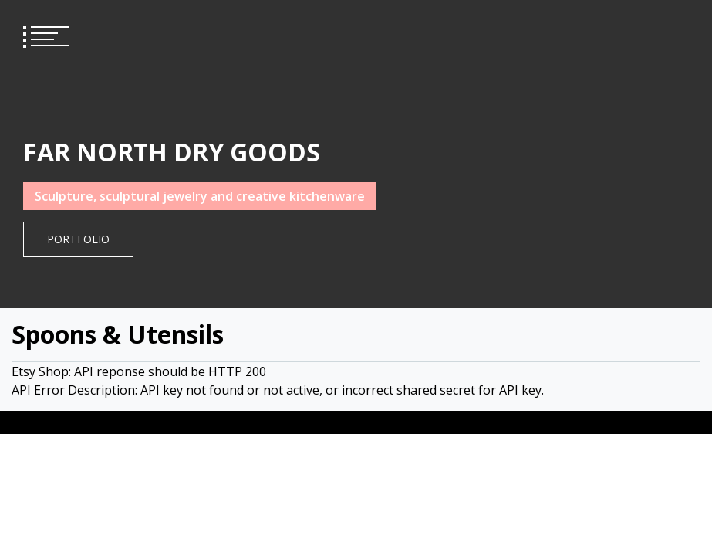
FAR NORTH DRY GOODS (171, 151)
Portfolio (78, 239)
